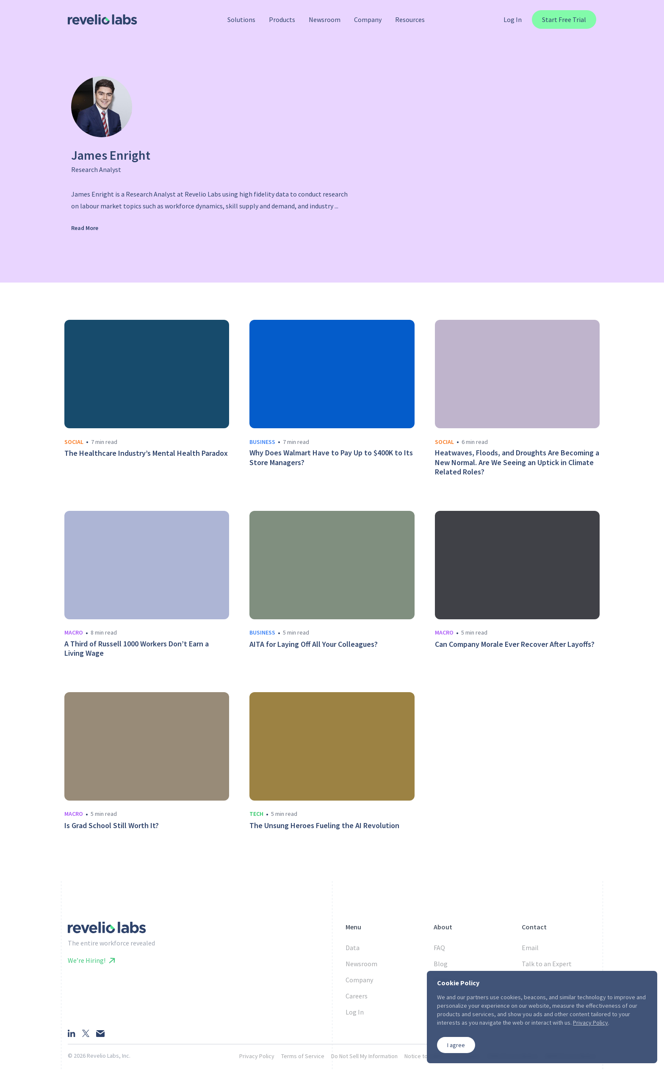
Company (359, 980)
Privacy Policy (256, 1056)
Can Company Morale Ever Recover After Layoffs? (515, 644)
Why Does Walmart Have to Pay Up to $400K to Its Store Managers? (331, 457)
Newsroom (361, 963)
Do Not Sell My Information (364, 1056)
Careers (357, 996)
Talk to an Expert (547, 963)
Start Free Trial (564, 19)
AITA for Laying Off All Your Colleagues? (313, 644)
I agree (456, 1045)
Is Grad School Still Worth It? (111, 825)
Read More (84, 228)
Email (530, 947)
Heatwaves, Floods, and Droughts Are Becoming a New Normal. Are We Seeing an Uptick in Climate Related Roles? (517, 462)
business (262, 442)
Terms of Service (302, 1056)
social (73, 442)
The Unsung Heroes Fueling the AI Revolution (324, 825)
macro (73, 632)
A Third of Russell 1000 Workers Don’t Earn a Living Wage (136, 648)
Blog (441, 963)
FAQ (439, 947)
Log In (513, 19)
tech (256, 814)
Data (353, 947)
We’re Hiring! (91, 960)
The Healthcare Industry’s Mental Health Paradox (146, 453)
